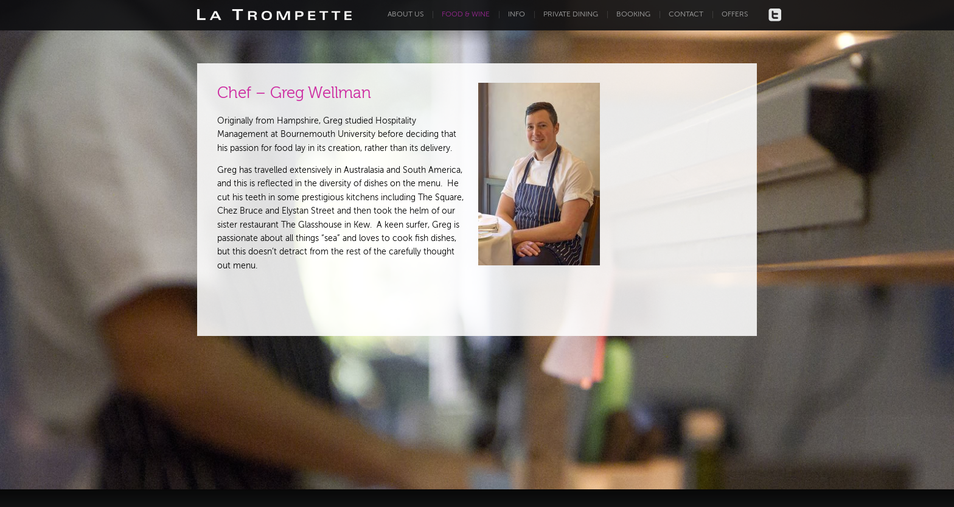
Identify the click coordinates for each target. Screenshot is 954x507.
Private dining (570, 14)
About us (405, 14)
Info (516, 14)
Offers (735, 14)
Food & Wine (466, 14)
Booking (633, 14)
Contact (686, 14)
